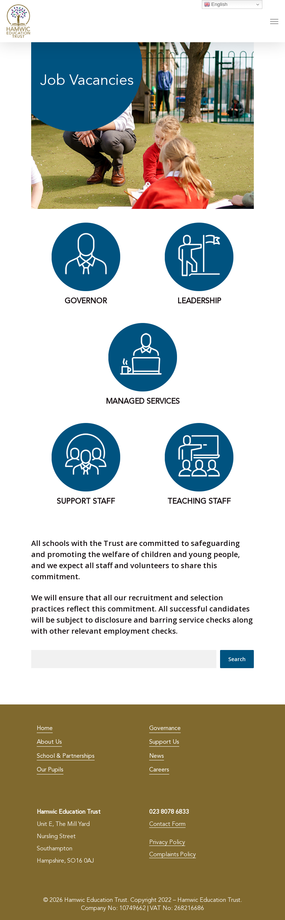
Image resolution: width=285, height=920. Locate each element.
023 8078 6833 (169, 812)
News (156, 756)
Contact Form (167, 824)
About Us (49, 742)
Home (45, 728)
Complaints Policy (172, 855)
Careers (159, 770)
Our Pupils (50, 770)
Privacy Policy (167, 843)
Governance (165, 728)
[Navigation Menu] (274, 21)
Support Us (164, 742)
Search (237, 659)
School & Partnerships (66, 756)
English (215, 4)
